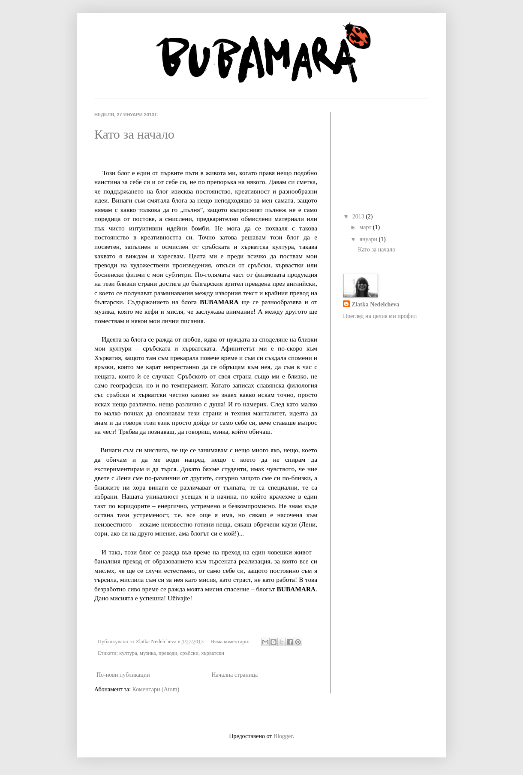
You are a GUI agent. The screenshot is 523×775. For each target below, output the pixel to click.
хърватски (212, 653)
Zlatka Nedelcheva (376, 304)
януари (369, 239)
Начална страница (234, 675)
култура (128, 653)
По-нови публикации (123, 675)
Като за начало (134, 134)
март (366, 227)
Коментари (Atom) (156, 689)
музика (148, 653)
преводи (168, 653)
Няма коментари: (230, 642)
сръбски (189, 653)
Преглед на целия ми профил (380, 316)
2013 (359, 216)
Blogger (283, 736)
